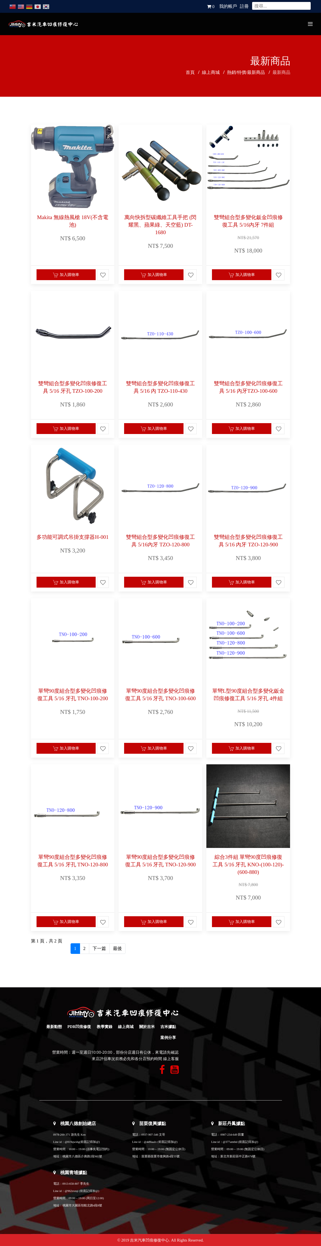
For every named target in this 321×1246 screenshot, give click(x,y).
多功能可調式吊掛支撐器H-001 (72, 537)
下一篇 (99, 948)
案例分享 (168, 1038)
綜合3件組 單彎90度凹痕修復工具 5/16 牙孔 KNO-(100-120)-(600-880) (248, 864)
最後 (117, 948)
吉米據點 (168, 1027)
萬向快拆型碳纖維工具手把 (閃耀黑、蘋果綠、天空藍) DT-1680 (160, 224)
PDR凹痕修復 (79, 1027)
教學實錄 (104, 1027)
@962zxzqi (71, 1190)
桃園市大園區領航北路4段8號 (82, 1205)
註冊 (244, 6)
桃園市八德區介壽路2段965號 (82, 1156)
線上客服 (171, 1059)
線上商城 (126, 1027)
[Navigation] (310, 24)
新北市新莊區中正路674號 (237, 1156)
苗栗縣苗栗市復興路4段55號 (160, 1156)
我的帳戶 (228, 6)
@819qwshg (72, 1141)
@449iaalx (150, 1141)
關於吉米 (147, 1027)
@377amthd (230, 1141)
